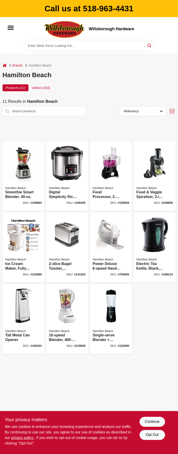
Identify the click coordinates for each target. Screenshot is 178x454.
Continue (152, 422)
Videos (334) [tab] (41, 88)
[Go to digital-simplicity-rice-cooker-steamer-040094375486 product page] (67, 176)
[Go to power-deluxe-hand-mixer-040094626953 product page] (111, 248)
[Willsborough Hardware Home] (65, 29)
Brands (18, 65)
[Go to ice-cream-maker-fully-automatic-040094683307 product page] (24, 248)
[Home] (5, 65)
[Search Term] (89, 45)
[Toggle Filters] (172, 111)
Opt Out (152, 435)
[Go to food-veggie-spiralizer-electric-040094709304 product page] (155, 176)
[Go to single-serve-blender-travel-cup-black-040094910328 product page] (111, 319)
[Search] (149, 45)
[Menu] (11, 28)
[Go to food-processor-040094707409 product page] (111, 176)
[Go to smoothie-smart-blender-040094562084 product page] (24, 176)
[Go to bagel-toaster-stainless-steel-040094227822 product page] (67, 248)
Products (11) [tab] (15, 88)
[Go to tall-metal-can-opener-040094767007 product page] (24, 319)
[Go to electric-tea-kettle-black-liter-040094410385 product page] (155, 248)
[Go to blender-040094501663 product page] (67, 319)
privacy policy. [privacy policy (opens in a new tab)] (22, 438)
